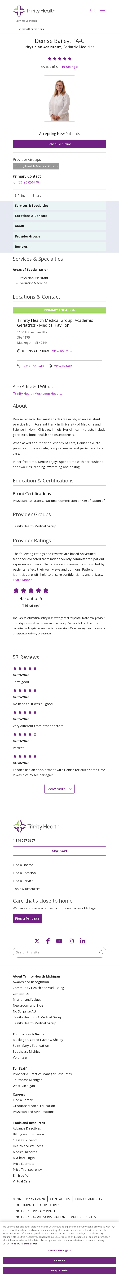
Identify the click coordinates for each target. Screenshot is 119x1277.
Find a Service (23, 881)
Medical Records (25, 1152)
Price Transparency (27, 1169)
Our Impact (25, 1205)
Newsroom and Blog (28, 1005)
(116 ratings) (68, 67)
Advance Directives (27, 1128)
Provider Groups (27, 236)
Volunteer (20, 1057)
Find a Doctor (23, 865)
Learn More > (23, 580)
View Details (60, 366)
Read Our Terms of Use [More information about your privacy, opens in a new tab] (24, 1245)
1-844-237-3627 (24, 840)
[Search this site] (59, 952)
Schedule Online (60, 144)
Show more (59, 788)
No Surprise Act (24, 1011)
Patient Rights (83, 1217)
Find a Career (23, 1100)
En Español (21, 1175)
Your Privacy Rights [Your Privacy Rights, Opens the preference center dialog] (59, 1251)
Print (19, 195)
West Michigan (24, 1086)
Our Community (88, 1199)
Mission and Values (27, 999)
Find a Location (24, 873)
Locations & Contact (31, 216)
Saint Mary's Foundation (31, 1045)
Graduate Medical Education (34, 1106)
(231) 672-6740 (26, 182)
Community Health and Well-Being (38, 988)
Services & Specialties (31, 205)
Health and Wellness (28, 1146)
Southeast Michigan (27, 1051)
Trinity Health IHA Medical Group (37, 1017)
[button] (103, 9)
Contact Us (21, 994)
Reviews (21, 246)
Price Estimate (23, 1164)
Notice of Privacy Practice (38, 1211)
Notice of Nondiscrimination (40, 1217)
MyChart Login (24, 1158)
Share (34, 195)
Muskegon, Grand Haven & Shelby (38, 1040)
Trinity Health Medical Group (34, 1023)
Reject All (59, 1261)
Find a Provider (27, 918)
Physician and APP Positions (33, 1112)
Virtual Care (21, 1181)
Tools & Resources (26, 889)
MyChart (60, 851)
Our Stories (50, 1205)
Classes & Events (25, 1140)
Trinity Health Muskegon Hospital (38, 393)
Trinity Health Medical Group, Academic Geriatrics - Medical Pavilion (55, 322)
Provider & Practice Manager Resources (42, 1074)
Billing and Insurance (28, 1134)
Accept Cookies (59, 1272)
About (19, 226)
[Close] (113, 1228)
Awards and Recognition (31, 982)
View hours (62, 351)
